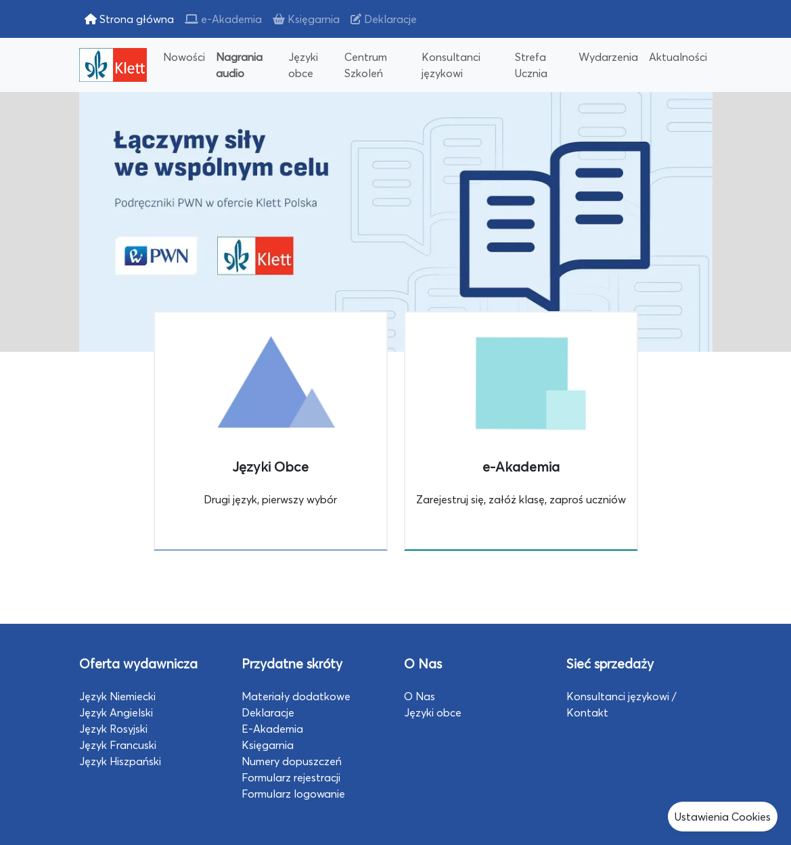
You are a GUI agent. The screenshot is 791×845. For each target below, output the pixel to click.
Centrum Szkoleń (365, 65)
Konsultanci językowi (451, 65)
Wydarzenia (608, 57)
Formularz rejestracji (291, 777)
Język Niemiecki (117, 696)
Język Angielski (116, 712)
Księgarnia (306, 19)
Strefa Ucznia (531, 65)
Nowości (184, 57)
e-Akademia (223, 19)
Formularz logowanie (293, 793)
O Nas (419, 696)
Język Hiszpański (120, 761)
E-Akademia (272, 728)
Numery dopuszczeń (292, 761)
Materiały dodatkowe (296, 696)
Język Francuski (117, 745)
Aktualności (678, 57)
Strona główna (129, 19)
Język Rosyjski (113, 728)
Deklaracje (384, 19)
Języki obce (303, 65)
